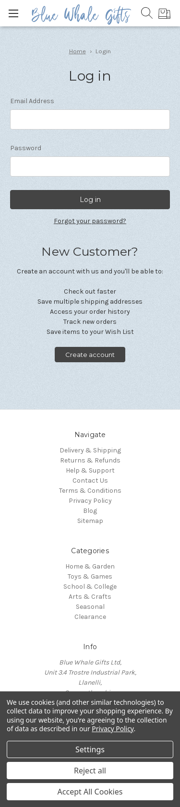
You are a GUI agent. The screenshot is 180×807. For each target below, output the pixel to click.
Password (25, 148)
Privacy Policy (90, 501)
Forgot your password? (90, 221)
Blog (90, 511)
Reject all (90, 770)
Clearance (90, 617)
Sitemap (90, 521)
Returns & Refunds (90, 460)
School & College (90, 586)
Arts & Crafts (90, 597)
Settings (90, 749)
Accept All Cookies (90, 791)
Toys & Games (90, 576)
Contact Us (90, 480)
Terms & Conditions (90, 491)
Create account (90, 354)
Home (77, 51)
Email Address (32, 101)
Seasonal (90, 607)
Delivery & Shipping (90, 450)
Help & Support (90, 470)
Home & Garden (90, 566)
